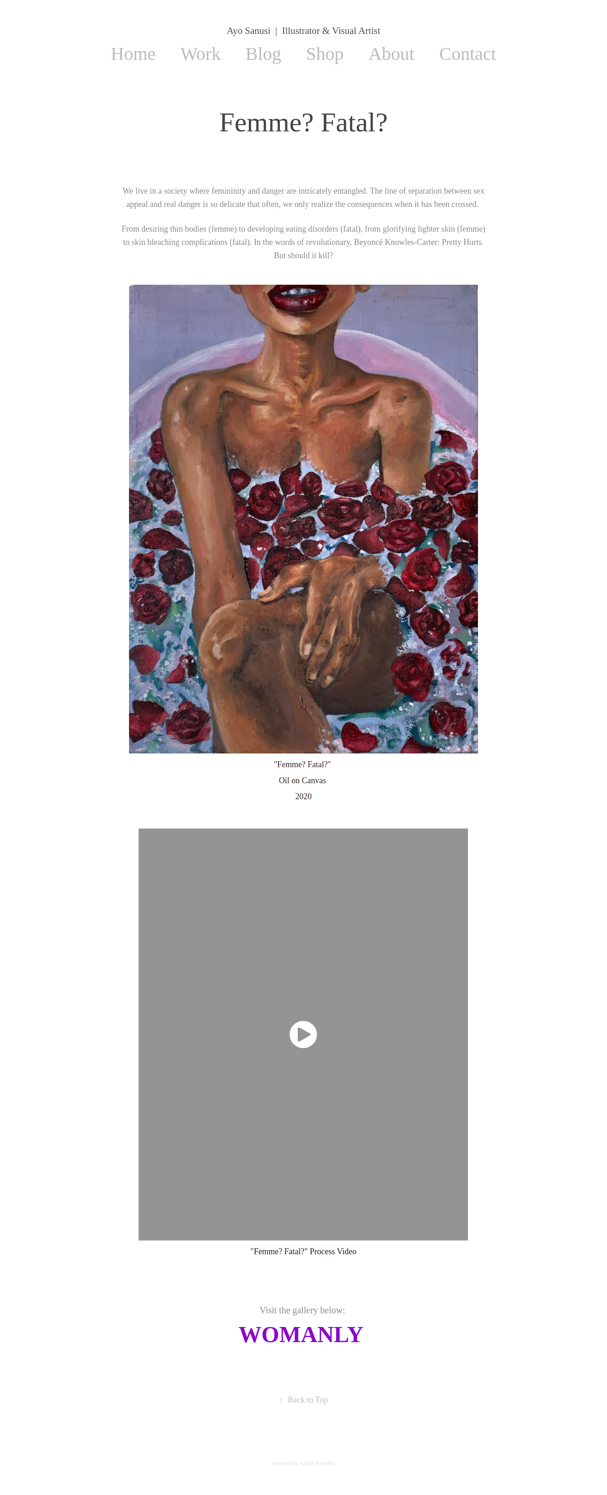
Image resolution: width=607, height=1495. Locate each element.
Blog (263, 53)
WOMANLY (301, 1334)
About (391, 53)
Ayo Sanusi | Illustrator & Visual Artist (303, 30)
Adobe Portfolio (317, 1463)
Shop (325, 53)
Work (201, 53)
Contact (467, 53)
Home (133, 53)
